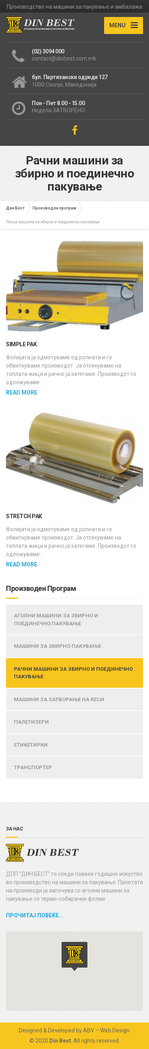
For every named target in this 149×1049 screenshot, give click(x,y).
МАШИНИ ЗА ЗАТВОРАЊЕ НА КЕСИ (59, 699)
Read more (21, 392)
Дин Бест (15, 208)
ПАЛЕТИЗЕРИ (31, 722)
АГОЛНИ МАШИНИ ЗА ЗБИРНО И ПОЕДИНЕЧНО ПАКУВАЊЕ (56, 619)
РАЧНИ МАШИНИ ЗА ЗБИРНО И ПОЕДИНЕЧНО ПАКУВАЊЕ (73, 673)
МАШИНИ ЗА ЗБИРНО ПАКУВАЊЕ (57, 646)
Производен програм (54, 208)
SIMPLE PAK (21, 344)
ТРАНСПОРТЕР (33, 767)
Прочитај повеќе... (35, 915)
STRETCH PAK (24, 516)
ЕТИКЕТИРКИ (31, 745)
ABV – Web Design (106, 1030)
